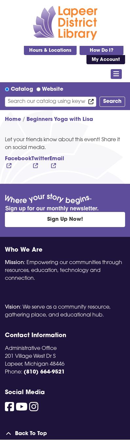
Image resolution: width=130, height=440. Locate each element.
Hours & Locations (50, 50)
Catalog (22, 89)
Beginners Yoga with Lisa (60, 119)
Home (13, 119)
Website (52, 89)
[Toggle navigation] (116, 74)
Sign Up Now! (65, 219)
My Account (106, 59)
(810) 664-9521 (44, 372)
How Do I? (101, 50)
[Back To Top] (65, 434)
